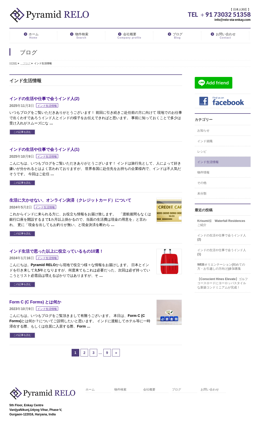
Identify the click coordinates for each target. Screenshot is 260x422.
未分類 (201, 193)
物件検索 (120, 389)
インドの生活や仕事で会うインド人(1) (44, 149)
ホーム (90, 389)
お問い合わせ (210, 389)
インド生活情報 (47, 105)
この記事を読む (22, 132)
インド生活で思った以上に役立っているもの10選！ (56, 251)
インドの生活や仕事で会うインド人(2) (44, 98)
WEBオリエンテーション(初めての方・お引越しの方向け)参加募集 (221, 266)
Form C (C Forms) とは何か (35, 302)
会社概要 (149, 389)
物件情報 (203, 172)
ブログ (176, 389)
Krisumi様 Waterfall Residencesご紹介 (221, 223)
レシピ (201, 151)
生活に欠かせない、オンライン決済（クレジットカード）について (70, 200)
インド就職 (205, 141)
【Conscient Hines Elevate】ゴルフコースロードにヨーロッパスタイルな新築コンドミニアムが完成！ (222, 283)
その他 (201, 183)
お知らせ (203, 130)
